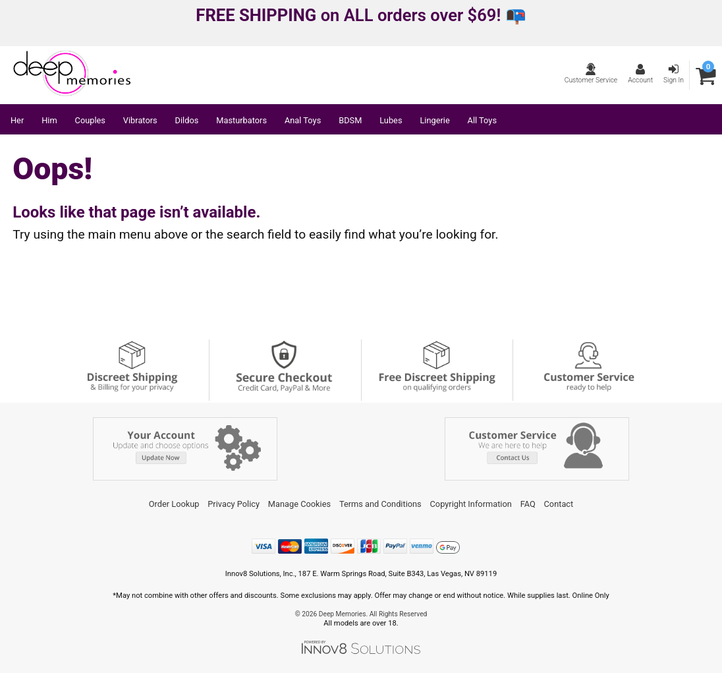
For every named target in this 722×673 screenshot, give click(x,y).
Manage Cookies (299, 504)
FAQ (528, 504)
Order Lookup (174, 504)
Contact (559, 504)
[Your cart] (706, 75)
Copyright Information (471, 504)
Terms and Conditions (380, 504)
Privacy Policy (234, 504)
